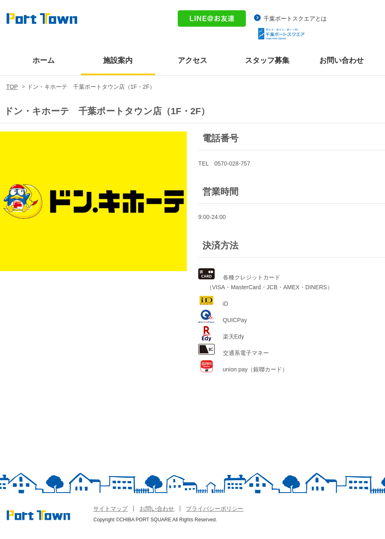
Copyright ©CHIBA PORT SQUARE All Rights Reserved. (155, 520)
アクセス (192, 60)
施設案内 (118, 60)
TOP (12, 86)
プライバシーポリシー (214, 508)
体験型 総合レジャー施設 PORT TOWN (42, 19)
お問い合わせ (341, 60)
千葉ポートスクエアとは (295, 18)
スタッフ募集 (267, 60)
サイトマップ (110, 508)
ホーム (43, 60)
